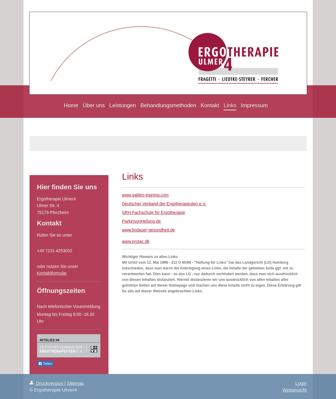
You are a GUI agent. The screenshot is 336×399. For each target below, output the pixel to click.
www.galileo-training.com (145, 195)
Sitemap (75, 383)
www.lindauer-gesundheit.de (148, 230)
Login (301, 383)
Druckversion (47, 383)
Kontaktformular (52, 273)
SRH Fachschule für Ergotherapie (153, 212)
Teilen (45, 364)
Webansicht (294, 389)
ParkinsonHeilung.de (141, 221)
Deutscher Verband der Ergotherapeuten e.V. (164, 203)
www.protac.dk (135, 241)
